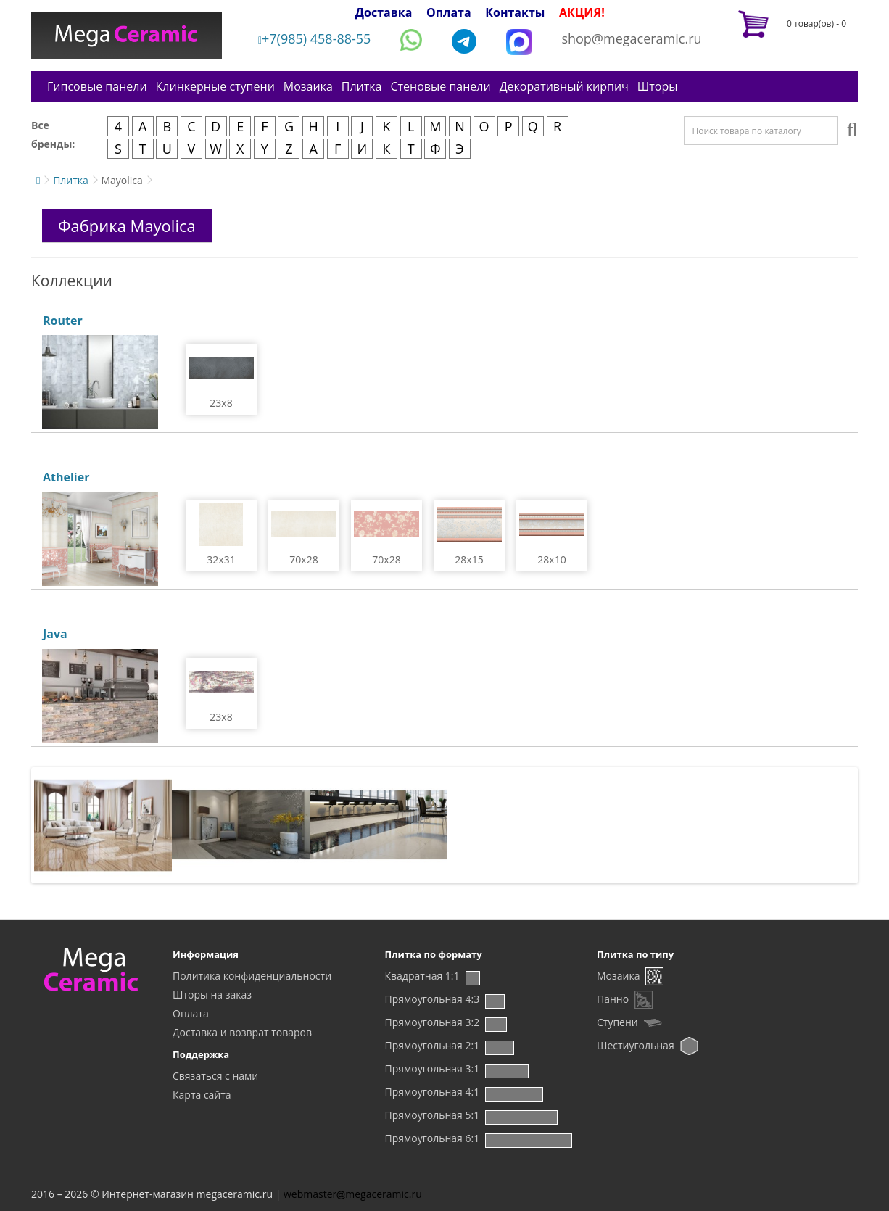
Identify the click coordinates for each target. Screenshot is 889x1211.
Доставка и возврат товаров (242, 1032)
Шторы (657, 86)
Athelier (66, 477)
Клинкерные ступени (215, 86)
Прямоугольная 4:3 (432, 999)
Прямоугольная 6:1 (432, 1138)
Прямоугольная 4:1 (432, 1092)
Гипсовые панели (97, 86)
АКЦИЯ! (582, 12)
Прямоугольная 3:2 (432, 1022)
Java (55, 634)
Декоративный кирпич (564, 86)
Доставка (384, 12)
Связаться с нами (215, 1076)
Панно (613, 999)
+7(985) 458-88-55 (314, 38)
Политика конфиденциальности (252, 976)
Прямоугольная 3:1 (432, 1068)
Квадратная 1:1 (422, 976)
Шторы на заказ (212, 994)
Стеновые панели (440, 86)
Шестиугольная (635, 1045)
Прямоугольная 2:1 (432, 1045)
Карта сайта (202, 1095)
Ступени (617, 1022)
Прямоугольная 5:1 (432, 1115)
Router (63, 320)
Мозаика (308, 86)
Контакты (515, 12)
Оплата (448, 12)
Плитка (362, 86)
